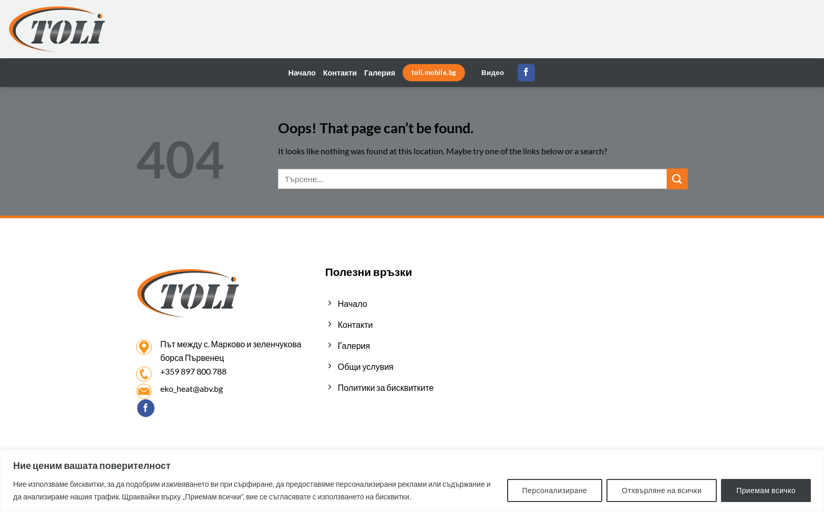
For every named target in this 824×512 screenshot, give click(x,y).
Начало (302, 72)
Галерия (379, 72)
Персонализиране (555, 490)
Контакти (340, 72)
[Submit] (677, 178)
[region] (412, 481)
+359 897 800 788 (193, 371)
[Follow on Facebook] (526, 73)
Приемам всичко (766, 490)
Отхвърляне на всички (662, 490)
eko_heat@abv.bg (191, 388)
